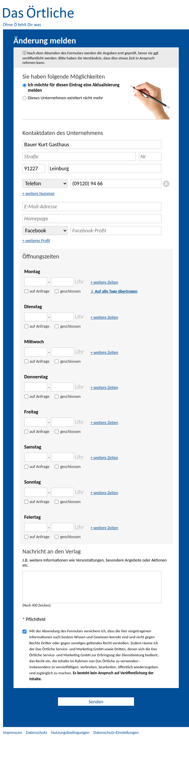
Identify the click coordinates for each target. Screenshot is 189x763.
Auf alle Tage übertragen (113, 291)
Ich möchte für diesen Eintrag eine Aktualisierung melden (74, 87)
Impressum (12, 732)
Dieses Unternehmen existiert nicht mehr (65, 97)
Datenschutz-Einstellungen (116, 732)
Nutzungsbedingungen (70, 732)
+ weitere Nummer (39, 193)
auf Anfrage (40, 291)
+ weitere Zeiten (104, 282)
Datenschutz (36, 732)
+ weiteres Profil (36, 240)
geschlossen (70, 291)
